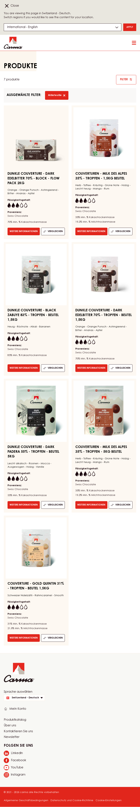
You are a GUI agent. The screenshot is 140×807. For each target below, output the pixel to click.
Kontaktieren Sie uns (18, 731)
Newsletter (11, 737)
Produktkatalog (15, 719)
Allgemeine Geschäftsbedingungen (26, 800)
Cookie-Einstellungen (109, 800)
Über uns (10, 725)
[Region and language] (62, 27)
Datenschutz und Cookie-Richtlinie (71, 800)
